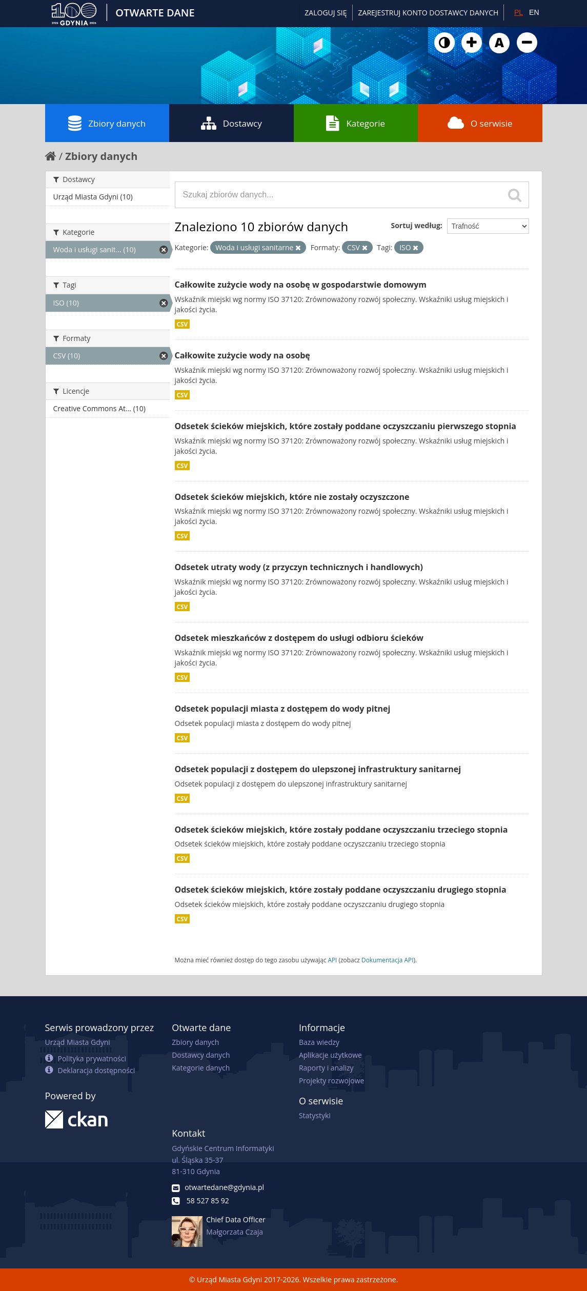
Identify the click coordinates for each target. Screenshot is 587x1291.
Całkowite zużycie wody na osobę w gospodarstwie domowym (301, 284)
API (332, 960)
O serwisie (480, 123)
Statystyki (315, 1115)
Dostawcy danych (201, 1055)
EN (534, 12)
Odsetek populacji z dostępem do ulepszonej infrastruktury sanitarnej (318, 769)
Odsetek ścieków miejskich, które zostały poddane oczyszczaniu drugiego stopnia (341, 889)
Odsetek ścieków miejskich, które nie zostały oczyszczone (292, 496)
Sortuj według (415, 225)
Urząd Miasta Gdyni (77, 1042)
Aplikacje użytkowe (330, 1055)
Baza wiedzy (319, 1042)
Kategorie (355, 123)
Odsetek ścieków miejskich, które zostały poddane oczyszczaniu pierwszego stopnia (346, 426)
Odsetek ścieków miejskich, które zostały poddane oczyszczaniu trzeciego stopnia (341, 829)
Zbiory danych (107, 123)
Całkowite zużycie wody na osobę (242, 355)
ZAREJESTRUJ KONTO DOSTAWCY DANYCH (428, 12)
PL (518, 12)
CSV (182, 324)
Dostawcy (231, 123)
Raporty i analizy (326, 1068)
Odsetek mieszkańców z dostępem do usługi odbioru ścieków (299, 637)
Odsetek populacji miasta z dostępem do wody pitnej (283, 708)
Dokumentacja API (387, 960)
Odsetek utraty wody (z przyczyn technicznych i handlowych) (299, 567)
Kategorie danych (201, 1068)
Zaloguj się (326, 12)
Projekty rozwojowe (332, 1080)
